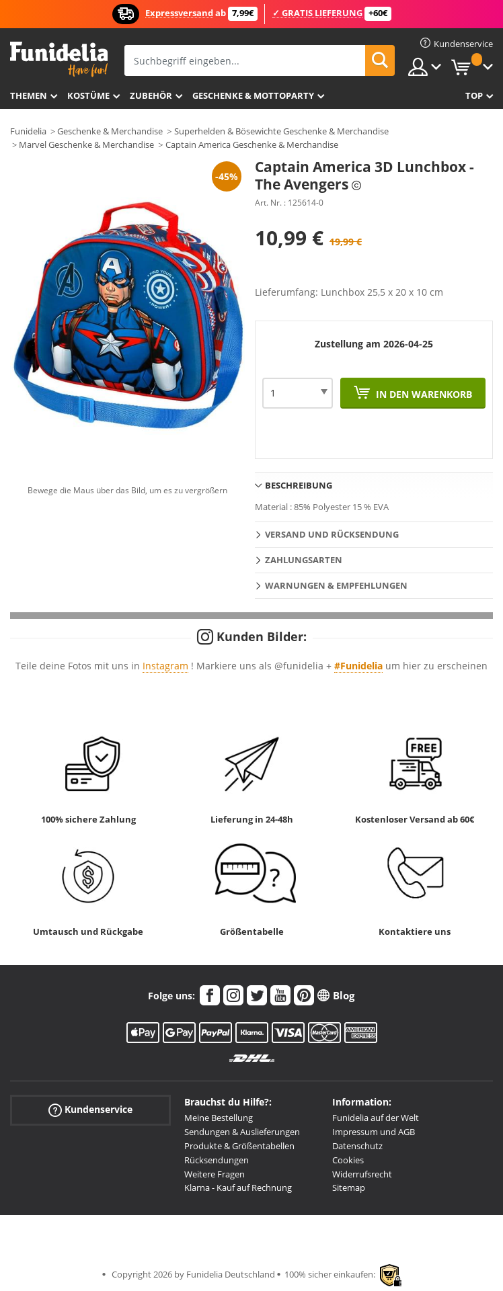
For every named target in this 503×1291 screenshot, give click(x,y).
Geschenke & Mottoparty (253, 95)
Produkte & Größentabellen (239, 1146)
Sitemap (348, 1187)
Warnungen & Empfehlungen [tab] (336, 585)
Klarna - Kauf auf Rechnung (238, 1187)
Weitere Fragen (214, 1174)
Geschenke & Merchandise (110, 131)
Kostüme (88, 95)
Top (474, 95)
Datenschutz (357, 1146)
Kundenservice (90, 1110)
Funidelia (28, 131)
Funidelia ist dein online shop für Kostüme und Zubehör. (59, 59)
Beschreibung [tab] (298, 485)
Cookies (348, 1160)
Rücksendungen (216, 1160)
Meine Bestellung (218, 1118)
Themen (28, 95)
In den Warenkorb (422, 394)
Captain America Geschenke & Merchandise (251, 144)
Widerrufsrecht (362, 1174)
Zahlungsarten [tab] (303, 560)
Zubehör (151, 95)
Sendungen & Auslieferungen (242, 1132)
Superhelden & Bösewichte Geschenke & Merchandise (281, 131)
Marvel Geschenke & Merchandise (86, 144)
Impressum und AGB (373, 1132)
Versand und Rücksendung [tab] (332, 534)
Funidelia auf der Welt (375, 1118)
